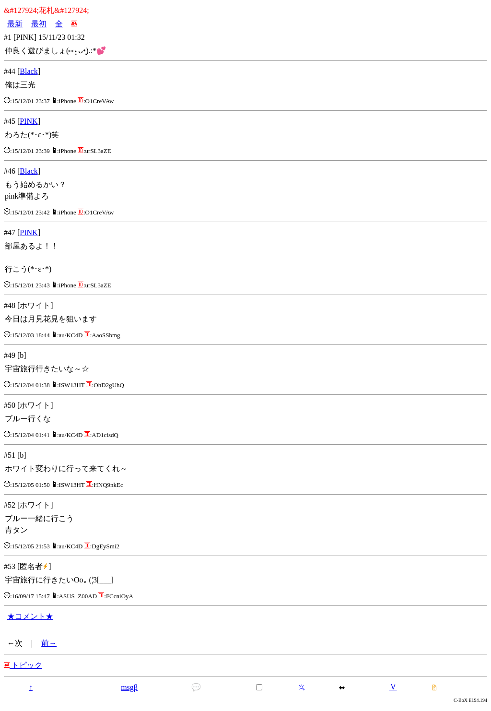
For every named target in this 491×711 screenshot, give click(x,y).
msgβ (129, 687)
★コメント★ (30, 616)
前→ (49, 643)
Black (28, 71)
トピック (23, 665)
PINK (28, 121)
